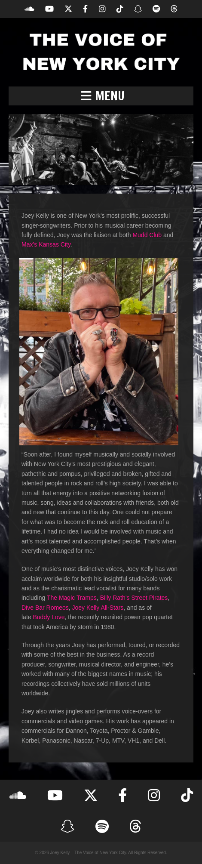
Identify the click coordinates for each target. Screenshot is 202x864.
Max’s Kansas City (45, 244)
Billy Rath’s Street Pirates (134, 597)
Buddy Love (48, 617)
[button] (101, 95)
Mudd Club (147, 234)
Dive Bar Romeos (45, 607)
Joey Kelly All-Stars (97, 607)
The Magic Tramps (72, 597)
